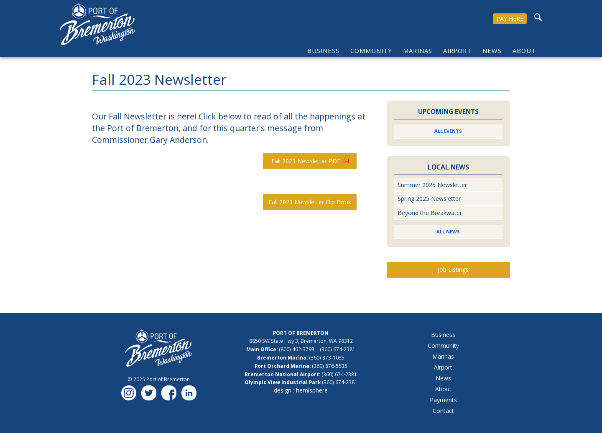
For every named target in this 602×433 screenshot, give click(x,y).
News (492, 50)
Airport (457, 50)
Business (323, 50)
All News (448, 231)
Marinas (417, 50)
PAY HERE (509, 19)
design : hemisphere (301, 390)
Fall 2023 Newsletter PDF (310, 161)
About (524, 50)
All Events (448, 131)
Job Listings (453, 269)
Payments (443, 400)
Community (371, 50)
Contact (443, 411)
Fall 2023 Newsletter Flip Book (309, 202)
